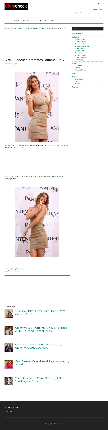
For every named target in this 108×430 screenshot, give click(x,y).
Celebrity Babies (80, 39)
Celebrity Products (80, 55)
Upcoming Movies (80, 70)
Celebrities (75, 37)
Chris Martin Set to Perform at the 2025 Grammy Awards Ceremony (38, 346)
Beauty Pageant (79, 79)
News (74, 77)
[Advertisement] (37, 46)
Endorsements (16, 271)
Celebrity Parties (80, 53)
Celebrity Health (80, 48)
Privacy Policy (8, 411)
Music (74, 73)
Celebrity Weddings (81, 57)
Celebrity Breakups (80, 44)
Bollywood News (77, 34)
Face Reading (79, 60)
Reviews (77, 83)
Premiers (77, 68)
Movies (74, 63)
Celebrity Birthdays (80, 41)
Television (75, 87)
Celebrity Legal (79, 51)
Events (77, 81)
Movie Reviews (79, 65)
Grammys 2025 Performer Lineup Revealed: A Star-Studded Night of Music (41, 329)
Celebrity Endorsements (17, 269)
